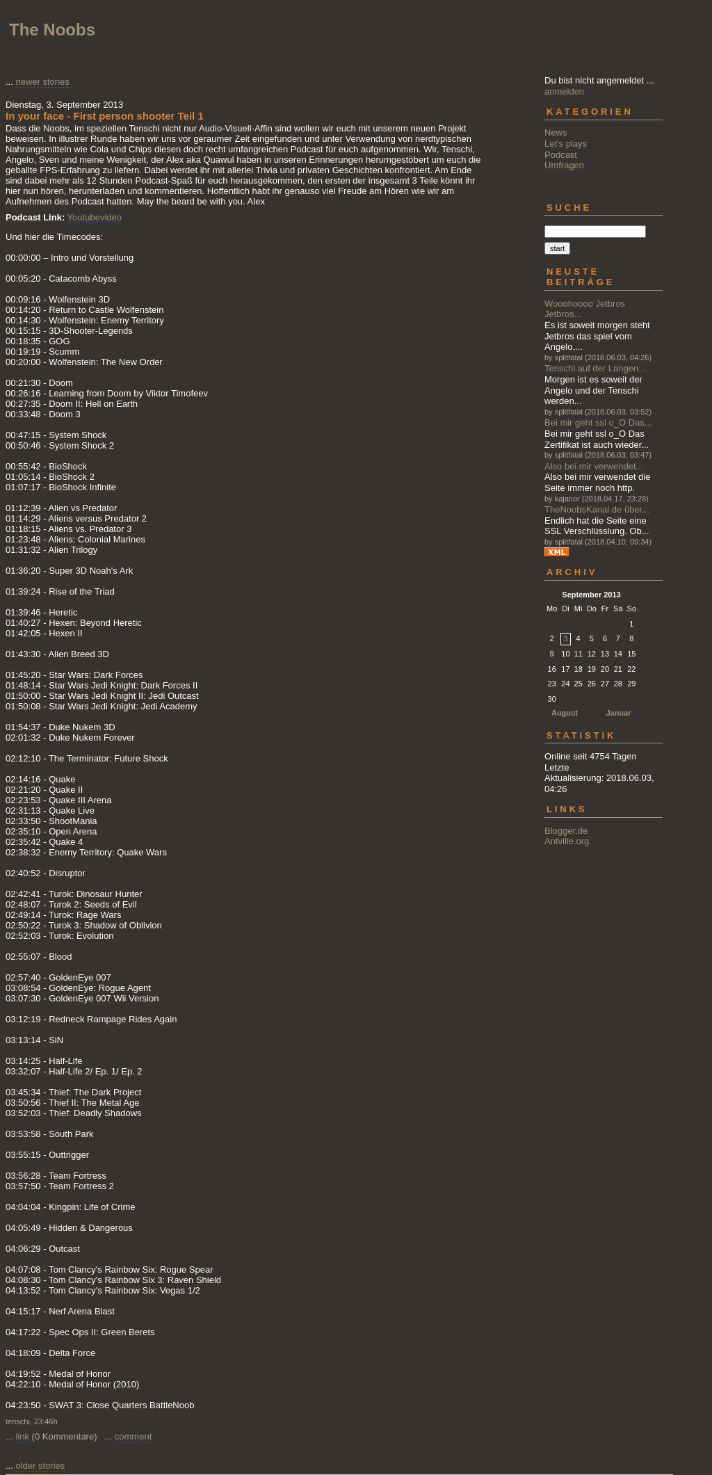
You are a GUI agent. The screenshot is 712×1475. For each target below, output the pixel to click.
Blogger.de (566, 830)
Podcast (560, 155)
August (564, 713)
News (555, 132)
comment (133, 1436)
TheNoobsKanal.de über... (596, 509)
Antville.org (566, 841)
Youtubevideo (94, 217)
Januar (618, 713)
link (22, 1436)
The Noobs (52, 29)
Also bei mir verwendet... (593, 466)
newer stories (42, 81)
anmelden (564, 91)
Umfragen (564, 165)
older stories (40, 1465)
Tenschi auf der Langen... (595, 368)
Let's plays (565, 143)
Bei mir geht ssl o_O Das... (598, 422)
